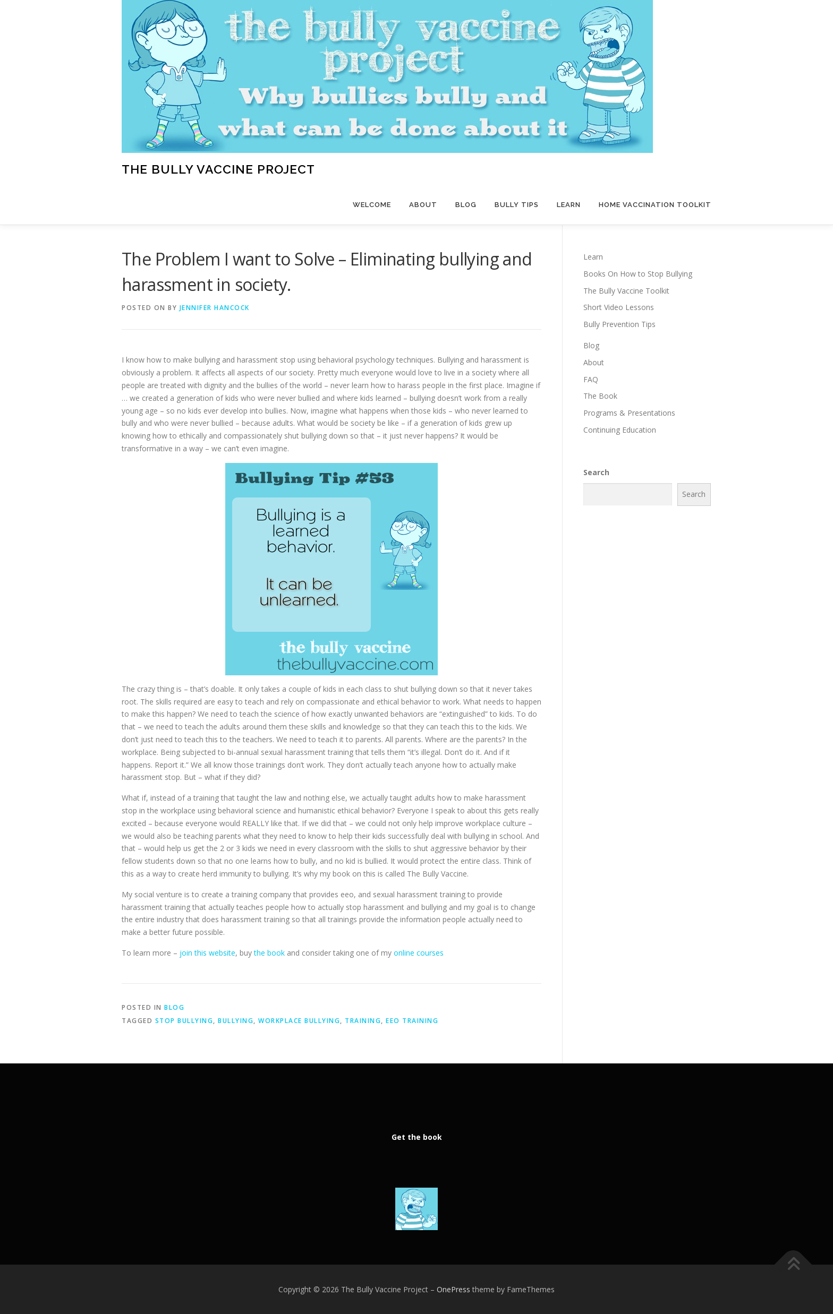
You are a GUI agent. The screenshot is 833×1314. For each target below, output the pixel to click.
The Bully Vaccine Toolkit (626, 291)
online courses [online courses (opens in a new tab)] (419, 953)
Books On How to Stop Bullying (637, 274)
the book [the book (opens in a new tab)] (269, 953)
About (423, 205)
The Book (600, 396)
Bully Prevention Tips (619, 324)
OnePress (453, 1289)
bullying (235, 1020)
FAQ (590, 379)
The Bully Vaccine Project (218, 169)
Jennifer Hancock (215, 307)
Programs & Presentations (629, 413)
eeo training (412, 1020)
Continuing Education (619, 430)
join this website (206, 953)
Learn (569, 205)
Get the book (417, 1137)
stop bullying (184, 1020)
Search (596, 472)
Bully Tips (517, 205)
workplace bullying (299, 1020)
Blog (466, 205)
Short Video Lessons (618, 307)
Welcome (372, 205)
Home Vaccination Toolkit (655, 205)
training (363, 1020)
